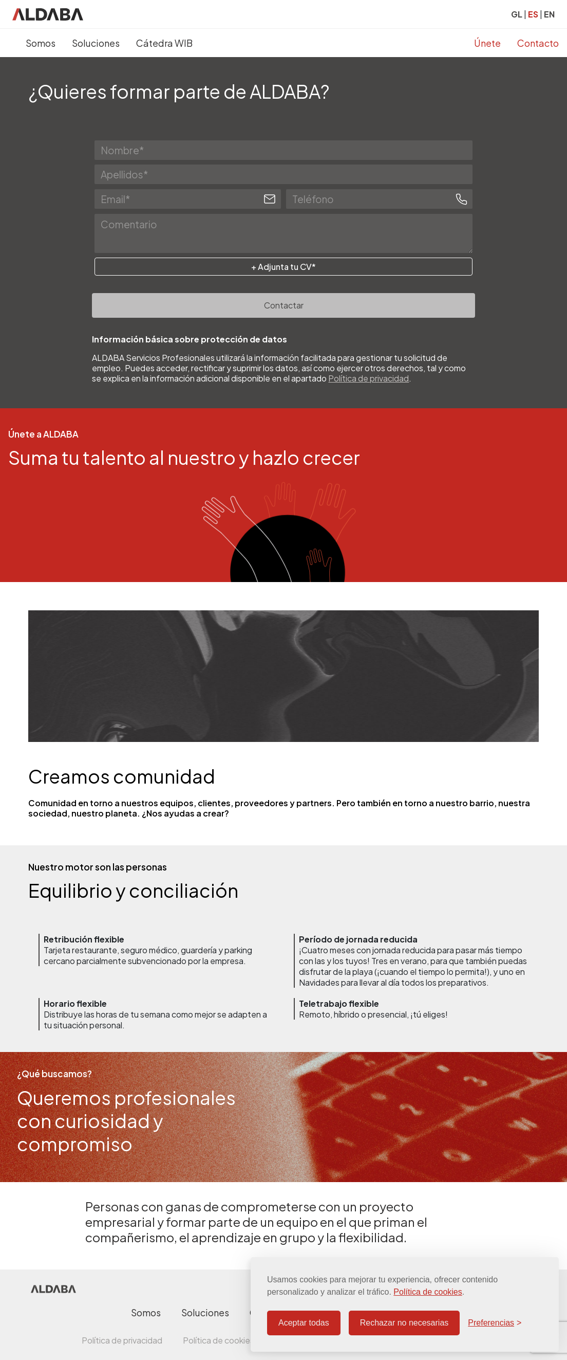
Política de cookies (427, 1292)
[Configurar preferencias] (494, 1323)
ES (533, 14)
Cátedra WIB (164, 43)
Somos (40, 43)
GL (516, 14)
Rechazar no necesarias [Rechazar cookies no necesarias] (404, 1322)
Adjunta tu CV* (286, 266)
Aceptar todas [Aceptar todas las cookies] (303, 1322)
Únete (487, 43)
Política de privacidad (368, 378)
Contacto (538, 43)
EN (549, 14)
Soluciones (96, 43)
